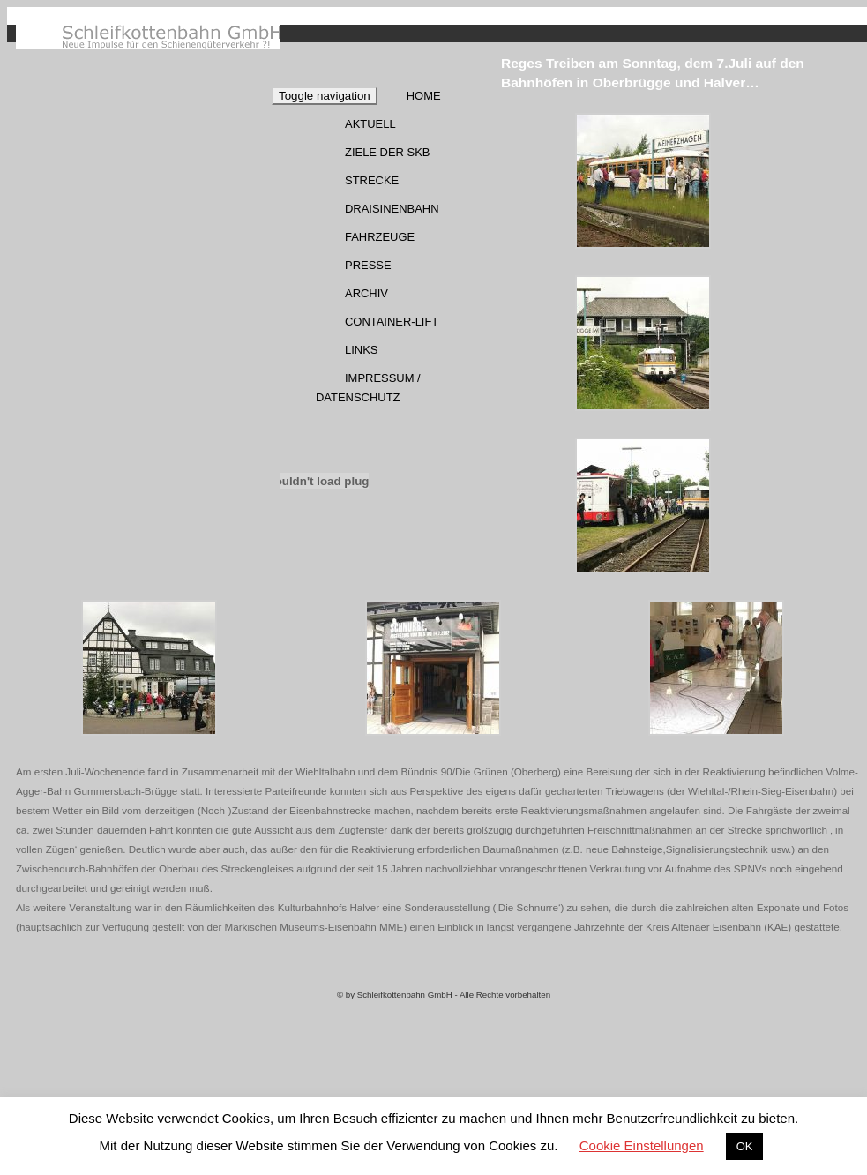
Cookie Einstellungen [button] (641, 1145)
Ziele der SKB (387, 152)
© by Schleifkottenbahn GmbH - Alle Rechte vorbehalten (443, 994)
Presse (368, 265)
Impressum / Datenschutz (368, 387)
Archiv (366, 293)
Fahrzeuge (380, 236)
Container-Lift (391, 321)
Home (424, 95)
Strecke (372, 180)
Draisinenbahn (392, 208)
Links (361, 349)
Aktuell (370, 124)
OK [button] (744, 1146)
